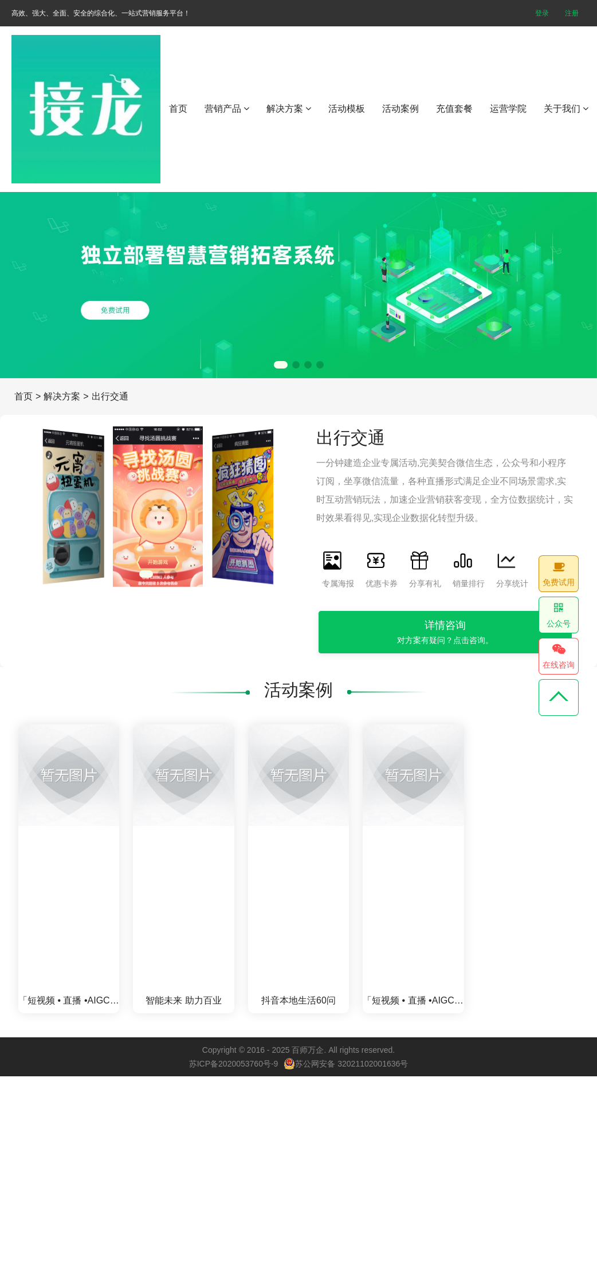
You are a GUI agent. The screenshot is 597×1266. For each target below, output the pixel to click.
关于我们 (566, 108)
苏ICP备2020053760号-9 (233, 1063)
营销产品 (227, 108)
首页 (178, 108)
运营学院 (508, 108)
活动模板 (346, 108)
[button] (281, 365)
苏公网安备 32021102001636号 (346, 1063)
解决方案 (288, 108)
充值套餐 (454, 108)
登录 (542, 13)
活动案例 (400, 108)
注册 (572, 13)
